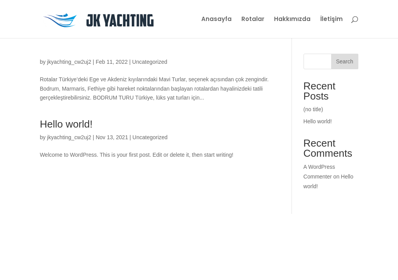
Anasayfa (216, 19)
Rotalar (252, 19)
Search (344, 61)
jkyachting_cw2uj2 (69, 62)
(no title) (313, 109)
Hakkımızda (292, 19)
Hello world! (66, 124)
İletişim (331, 19)
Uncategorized (149, 62)
